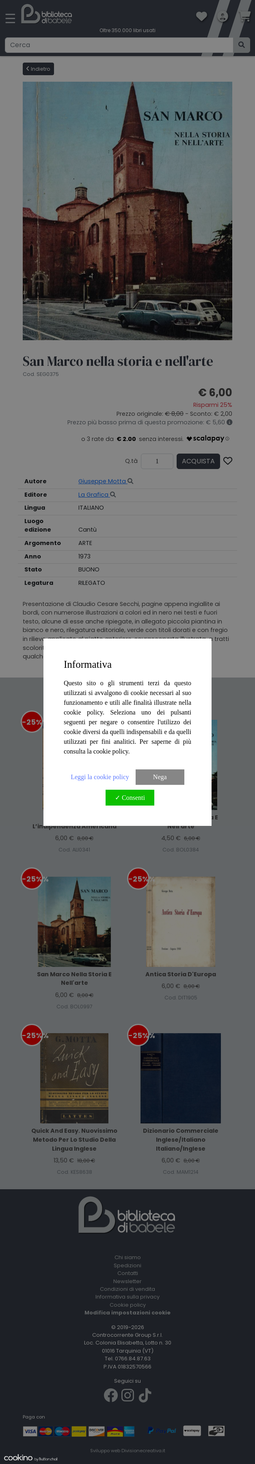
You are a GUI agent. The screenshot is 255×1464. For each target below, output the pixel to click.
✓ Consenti (130, 797)
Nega (160, 776)
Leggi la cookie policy (100, 776)
